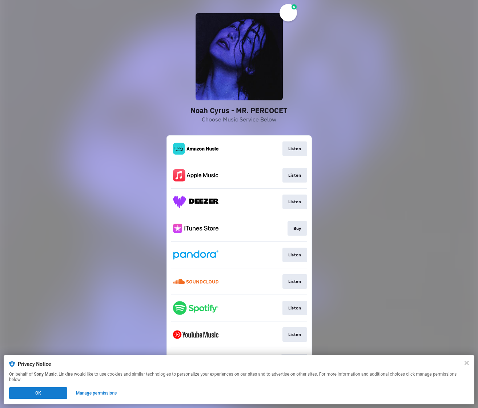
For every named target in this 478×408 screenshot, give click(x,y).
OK (38, 393)
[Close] (467, 363)
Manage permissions (96, 393)
